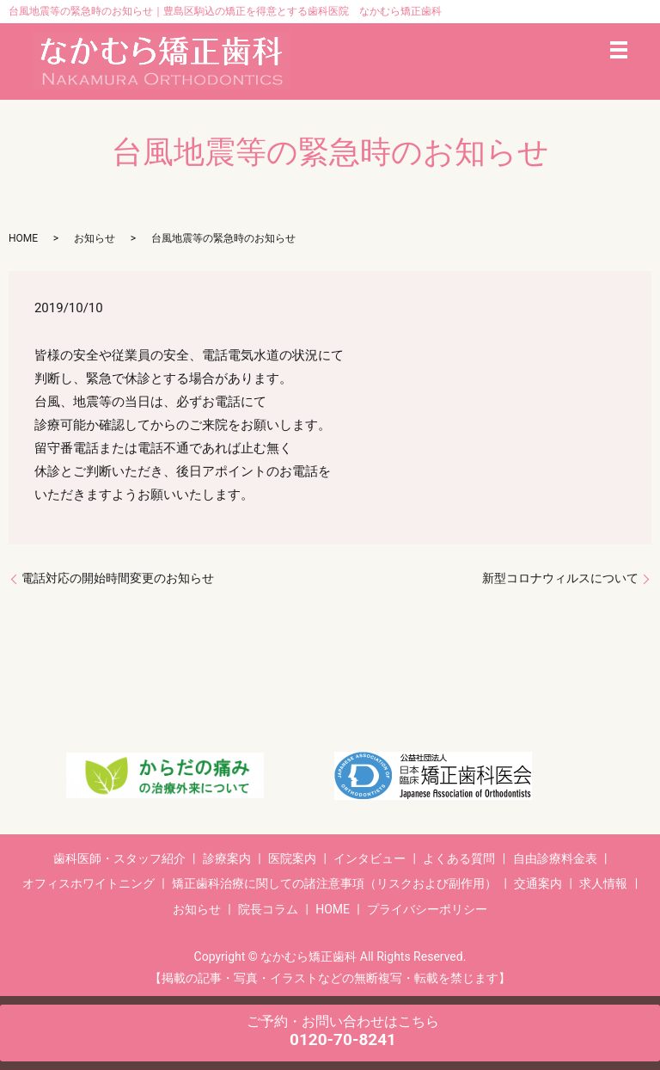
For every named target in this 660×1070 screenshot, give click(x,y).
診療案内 (227, 858)
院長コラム (268, 909)
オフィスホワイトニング (88, 883)
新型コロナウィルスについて (560, 578)
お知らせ (94, 238)
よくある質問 (459, 858)
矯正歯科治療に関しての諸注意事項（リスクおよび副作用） (334, 883)
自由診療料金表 (555, 858)
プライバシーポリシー (427, 909)
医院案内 (292, 858)
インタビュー (369, 858)
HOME (23, 238)
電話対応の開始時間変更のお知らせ (117, 578)
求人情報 (603, 883)
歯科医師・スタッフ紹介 (119, 858)
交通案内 (538, 883)
